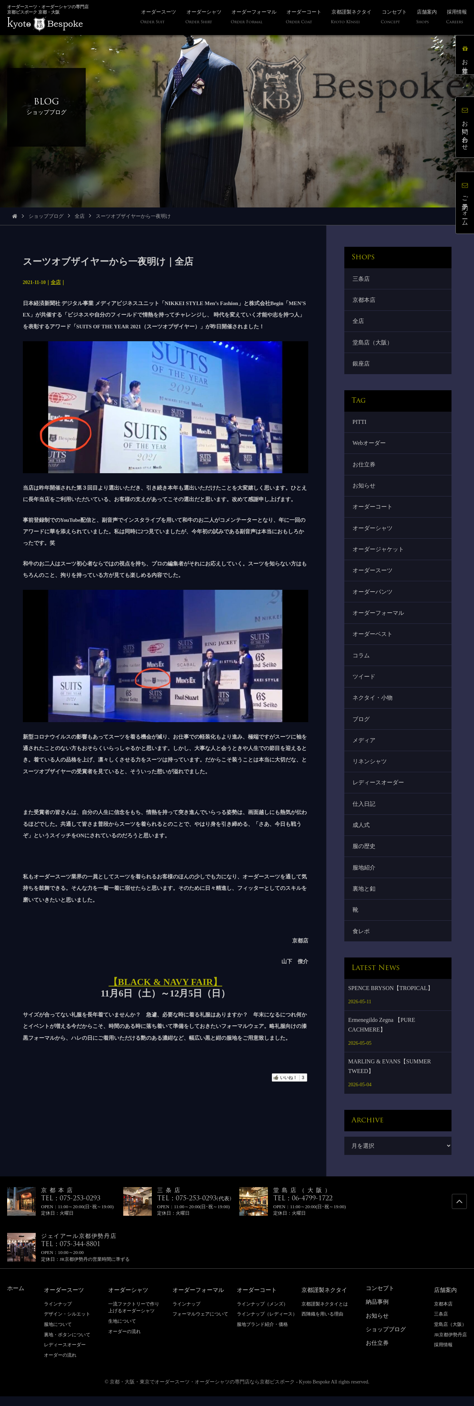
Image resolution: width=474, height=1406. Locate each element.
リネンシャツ (370, 768)
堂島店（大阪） (373, 344)
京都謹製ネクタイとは (324, 1313)
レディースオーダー (378, 790)
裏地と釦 (364, 897)
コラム (361, 660)
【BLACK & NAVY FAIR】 (165, 982)
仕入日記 (364, 811)
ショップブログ (46, 216)
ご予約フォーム (464, 203)
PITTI (360, 424)
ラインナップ (58, 1313)
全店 (80, 216)
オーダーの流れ (60, 1364)
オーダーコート (373, 510)
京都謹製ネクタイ (324, 1299)
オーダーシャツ (373, 531)
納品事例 (377, 1311)
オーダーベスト (373, 639)
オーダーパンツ (373, 596)
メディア (364, 747)
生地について (122, 1330)
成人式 (361, 833)
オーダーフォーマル (378, 617)
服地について (58, 1333)
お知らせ (364, 488)
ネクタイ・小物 (373, 703)
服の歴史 (364, 854)
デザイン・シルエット (67, 1323)
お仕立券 (364, 467)
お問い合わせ (464, 127)
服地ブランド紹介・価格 (262, 1333)
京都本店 (364, 300)
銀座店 (361, 365)
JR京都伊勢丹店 (450, 1344)
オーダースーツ (373, 574)
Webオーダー (369, 445)
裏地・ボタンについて (67, 1344)
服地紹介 (364, 876)
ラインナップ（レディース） (267, 1323)
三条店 (361, 279)
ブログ (361, 725)
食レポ (361, 940)
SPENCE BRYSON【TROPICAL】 (390, 997)
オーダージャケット (378, 553)
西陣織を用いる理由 (322, 1323)
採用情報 (443, 1354)
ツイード (364, 682)
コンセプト (380, 1297)
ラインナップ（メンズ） (262, 1313)
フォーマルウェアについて (200, 1323)
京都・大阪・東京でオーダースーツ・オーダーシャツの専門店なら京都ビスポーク (202, 1391)
